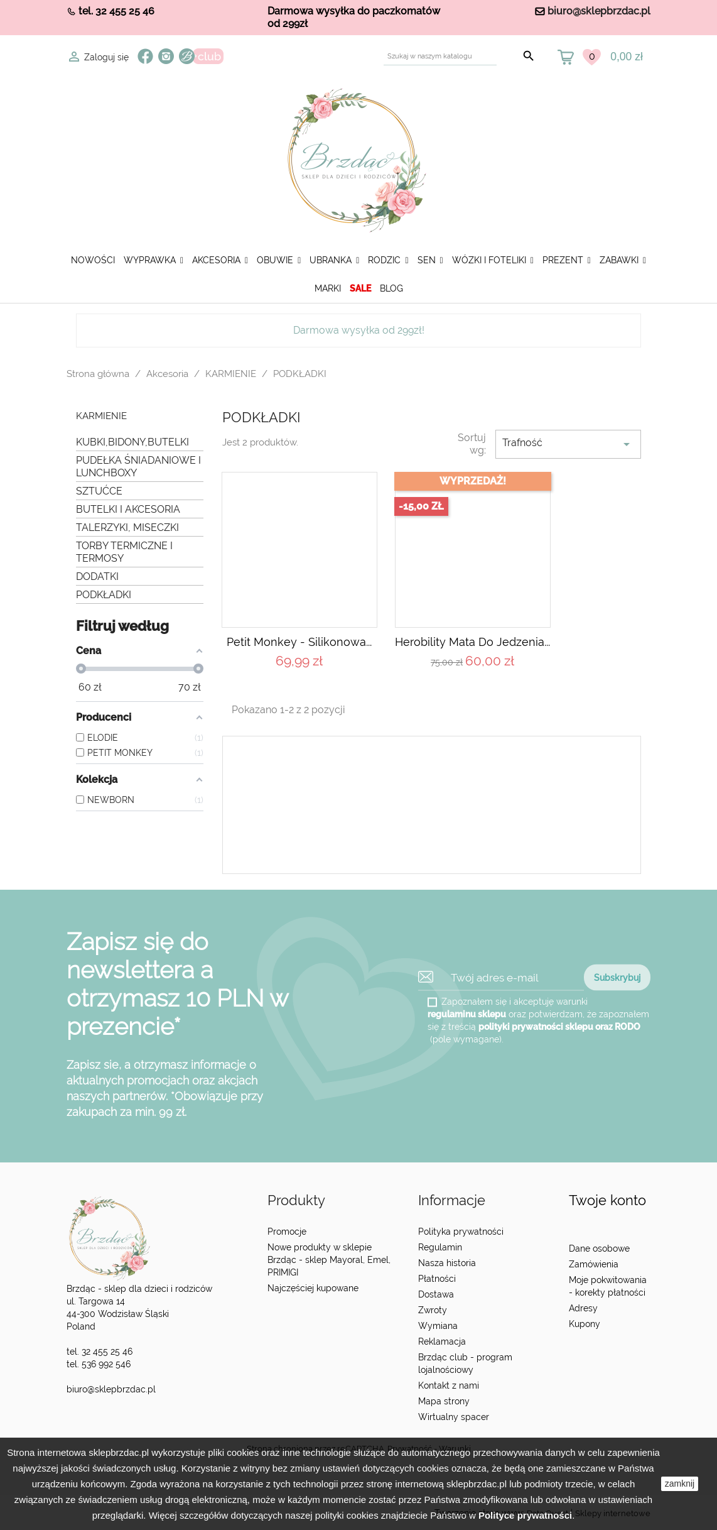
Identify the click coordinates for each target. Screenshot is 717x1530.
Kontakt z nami (448, 1385)
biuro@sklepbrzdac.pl (598, 11)
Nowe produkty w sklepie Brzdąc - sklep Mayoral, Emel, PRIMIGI (329, 1259)
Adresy (583, 1308)
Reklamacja (442, 1341)
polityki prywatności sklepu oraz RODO (559, 1027)
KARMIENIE (101, 416)
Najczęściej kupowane (312, 1288)
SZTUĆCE (99, 491)
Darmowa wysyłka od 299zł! (358, 330)
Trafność (568, 444)
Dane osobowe (599, 1248)
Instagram (166, 56)
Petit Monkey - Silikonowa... (299, 641)
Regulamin (440, 1247)
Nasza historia (447, 1263)
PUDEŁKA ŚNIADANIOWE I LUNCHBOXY (138, 466)
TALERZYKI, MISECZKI (127, 527)
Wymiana (438, 1326)
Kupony (584, 1324)
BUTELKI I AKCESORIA (128, 509)
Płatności (437, 1279)
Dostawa (436, 1294)
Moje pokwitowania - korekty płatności (608, 1286)
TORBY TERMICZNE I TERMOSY (124, 552)
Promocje (286, 1232)
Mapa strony (444, 1401)
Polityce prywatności (525, 1515)
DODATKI (97, 576)
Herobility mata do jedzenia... (472, 641)
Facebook (145, 56)
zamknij (679, 1483)
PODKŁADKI (103, 595)
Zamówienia (593, 1264)
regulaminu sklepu (467, 1014)
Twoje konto (607, 1200)
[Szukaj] (440, 56)
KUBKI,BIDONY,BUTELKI (132, 442)
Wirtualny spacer (453, 1417)
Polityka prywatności (461, 1232)
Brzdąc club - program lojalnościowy (465, 1363)
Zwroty (432, 1310)
